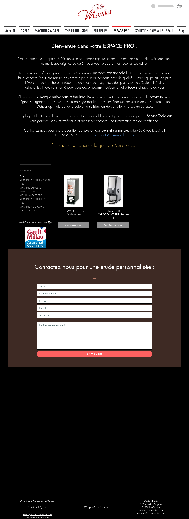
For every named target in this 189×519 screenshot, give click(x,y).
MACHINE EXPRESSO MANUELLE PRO (31, 189)
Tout (22, 176)
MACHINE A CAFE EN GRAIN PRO (35, 181)
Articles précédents (113, 162)
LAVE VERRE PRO (28, 210)
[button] (182, 5)
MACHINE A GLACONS (32, 206)
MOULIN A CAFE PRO (31, 195)
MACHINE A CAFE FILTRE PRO (33, 200)
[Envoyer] (94, 354)
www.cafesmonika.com (151, 510)
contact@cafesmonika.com (114, 135)
